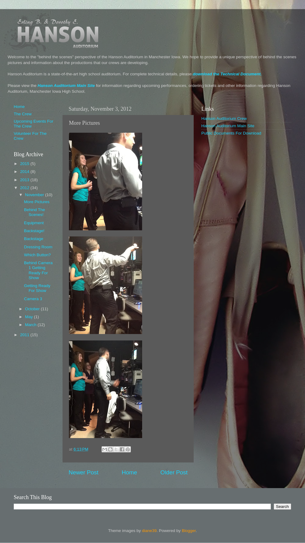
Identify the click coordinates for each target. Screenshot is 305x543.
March (31, 324)
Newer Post (84, 472)
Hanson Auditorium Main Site (66, 85)
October (33, 309)
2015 (25, 163)
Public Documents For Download (231, 133)
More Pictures (36, 202)
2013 (25, 180)
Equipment (34, 223)
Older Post (174, 472)
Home (129, 472)
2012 (25, 187)
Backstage (33, 238)
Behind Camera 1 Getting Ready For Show (38, 270)
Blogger (189, 530)
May (29, 317)
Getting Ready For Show (37, 288)
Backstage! (34, 230)
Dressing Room (38, 247)
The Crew (23, 114)
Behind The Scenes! (34, 212)
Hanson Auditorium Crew (224, 118)
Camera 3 (33, 299)
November (35, 194)
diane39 (149, 530)
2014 (25, 171)
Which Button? (37, 255)
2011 (25, 335)
